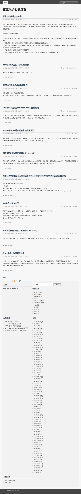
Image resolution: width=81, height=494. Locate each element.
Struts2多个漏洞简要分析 (13, 253)
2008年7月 (37, 404)
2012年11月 (37, 334)
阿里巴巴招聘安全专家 (12, 16)
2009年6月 (37, 383)
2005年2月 (37, 470)
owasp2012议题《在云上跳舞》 (16, 65)
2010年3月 (37, 372)
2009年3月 (37, 389)
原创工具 (36, 307)
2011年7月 (37, 351)
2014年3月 (37, 326)
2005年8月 (37, 461)
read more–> (9, 57)
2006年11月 (37, 438)
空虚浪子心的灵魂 (14, 9)
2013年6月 (37, 330)
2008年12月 (37, 396)
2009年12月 (37, 377)
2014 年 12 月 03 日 (23, 19)
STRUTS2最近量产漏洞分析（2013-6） (19, 153)
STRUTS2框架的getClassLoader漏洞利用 (21, 108)
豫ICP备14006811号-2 (13, 490)
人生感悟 (36, 305)
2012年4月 (37, 343)
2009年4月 (37, 387)
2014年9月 (37, 324)
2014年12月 (37, 322)
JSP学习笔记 (37, 294)
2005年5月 (37, 468)
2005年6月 (37, 466)
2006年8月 (37, 444)
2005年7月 (37, 464)
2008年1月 (37, 413)
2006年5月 (37, 449)
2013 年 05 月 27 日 (23, 179)
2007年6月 (37, 425)
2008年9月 (37, 400)
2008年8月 (37, 402)
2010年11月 (37, 366)
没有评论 (65, 19)
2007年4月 (37, 430)
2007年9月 (37, 419)
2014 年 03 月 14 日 (23, 111)
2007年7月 (37, 423)
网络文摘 (36, 313)
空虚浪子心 (11, 19)
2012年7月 (37, 341)
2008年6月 (37, 406)
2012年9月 (37, 336)
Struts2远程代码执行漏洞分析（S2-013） (20, 230)
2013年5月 (37, 332)
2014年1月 (37, 328)
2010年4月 (37, 370)
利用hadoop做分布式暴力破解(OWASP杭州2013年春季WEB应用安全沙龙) (34, 176)
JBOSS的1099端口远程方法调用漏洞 (18, 130)
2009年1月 (37, 394)
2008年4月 (37, 408)
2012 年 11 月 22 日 (23, 256)
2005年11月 (37, 457)
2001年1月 (37, 472)
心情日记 (36, 311)
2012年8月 (37, 338)
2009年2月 (37, 391)
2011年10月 (37, 347)
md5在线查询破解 (10, 480)
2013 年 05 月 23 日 (23, 206)
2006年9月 (37, 442)
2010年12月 (37, 364)
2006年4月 (37, 451)
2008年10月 (37, 398)
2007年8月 (37, 421)
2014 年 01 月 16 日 (23, 133)
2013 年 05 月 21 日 (23, 234)
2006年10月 (37, 440)
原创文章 (36, 309)
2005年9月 (37, 459)
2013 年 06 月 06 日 (23, 156)
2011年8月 (37, 349)
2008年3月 (37, 411)
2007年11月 (37, 415)
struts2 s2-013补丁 (11, 203)
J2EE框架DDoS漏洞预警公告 (15, 85)
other (35, 298)
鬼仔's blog (8, 482)
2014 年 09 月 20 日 (23, 68)
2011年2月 (37, 360)
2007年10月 (37, 417)
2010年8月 (37, 368)
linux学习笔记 (38, 296)
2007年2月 (37, 432)
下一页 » (5, 277)
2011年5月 (37, 355)
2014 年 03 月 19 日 (23, 88)
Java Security (38, 292)
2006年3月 (37, 453)
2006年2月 (37, 455)
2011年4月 (37, 358)
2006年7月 (37, 447)
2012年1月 (37, 345)
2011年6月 (37, 353)
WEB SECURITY (39, 303)
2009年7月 (37, 381)
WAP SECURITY (39, 301)
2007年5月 (37, 428)
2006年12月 (37, 436)
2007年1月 (37, 434)
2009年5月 (37, 385)
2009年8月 (37, 379)
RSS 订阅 (18, 281)
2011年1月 (37, 362)
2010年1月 (37, 375)
